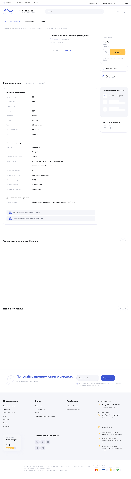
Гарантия (6, 409)
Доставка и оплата (23, 3)
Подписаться (108, 378)
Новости (6, 419)
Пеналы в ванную (35, 28)
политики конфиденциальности (89, 385)
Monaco (68, 50)
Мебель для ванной (19, 28)
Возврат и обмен (9, 413)
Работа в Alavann (72, 406)
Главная (6, 28)
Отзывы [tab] (42, 83)
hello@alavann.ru (107, 427)
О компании (39, 406)
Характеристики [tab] (12, 83)
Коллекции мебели (73, 409)
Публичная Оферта (30, 470)
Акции (42, 22)
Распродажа (29, 22)
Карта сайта (63, 470)
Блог (5, 416)
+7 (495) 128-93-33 (111, 415)
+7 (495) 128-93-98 (111, 404)
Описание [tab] (30, 83)
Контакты (124, 3)
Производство (40, 409)
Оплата (5, 423)
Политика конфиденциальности (48, 470)
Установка (6, 426)
